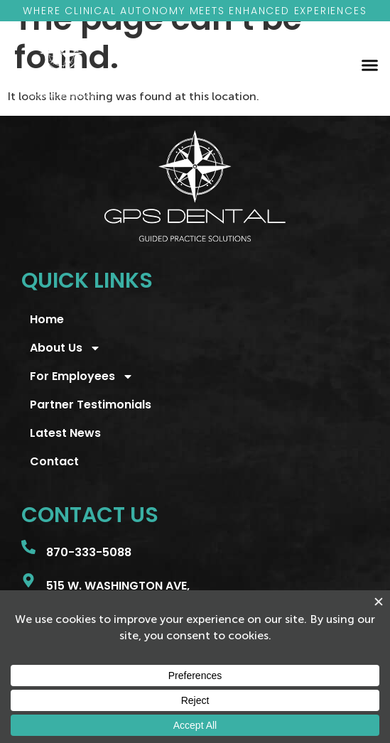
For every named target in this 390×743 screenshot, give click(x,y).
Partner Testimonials (90, 404)
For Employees (82, 376)
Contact (54, 461)
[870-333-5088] (28, 547)
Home (47, 319)
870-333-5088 (88, 552)
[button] (369, 64)
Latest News (65, 433)
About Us (65, 348)
